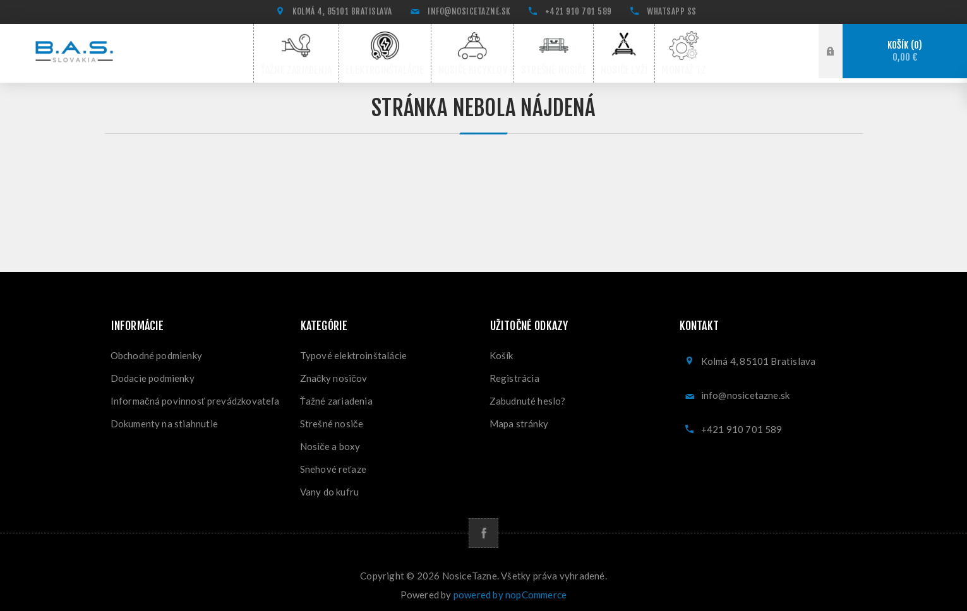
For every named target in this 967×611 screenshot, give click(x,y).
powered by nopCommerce (510, 590)
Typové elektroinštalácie (353, 351)
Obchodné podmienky (157, 351)
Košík (905, 51)
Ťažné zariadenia (336, 396)
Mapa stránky (519, 419)
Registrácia (514, 373)
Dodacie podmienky (153, 373)
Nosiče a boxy (330, 442)
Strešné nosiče (331, 419)
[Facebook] (483, 528)
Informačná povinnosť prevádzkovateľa (195, 396)
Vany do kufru (329, 487)
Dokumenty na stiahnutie (165, 419)
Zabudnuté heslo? (528, 396)
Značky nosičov (334, 373)
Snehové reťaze (333, 464)
